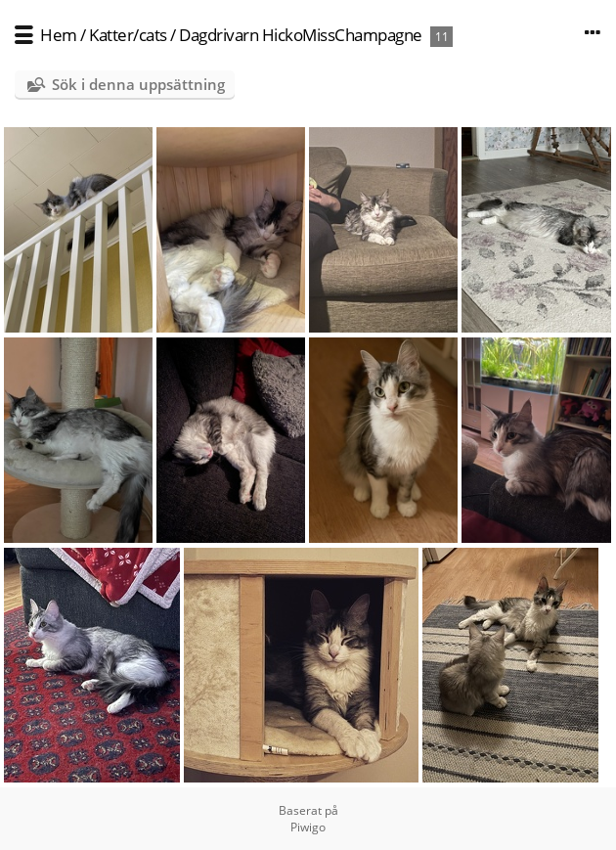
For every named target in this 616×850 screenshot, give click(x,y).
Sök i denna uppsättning (138, 84)
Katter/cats (128, 34)
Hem (58, 34)
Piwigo (308, 827)
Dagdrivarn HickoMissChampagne (300, 34)
